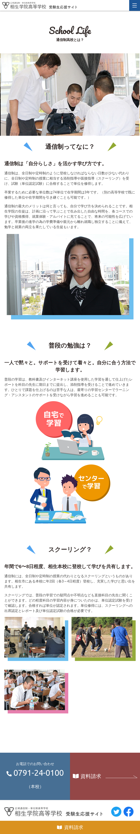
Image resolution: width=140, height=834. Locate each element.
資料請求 (73, 827)
